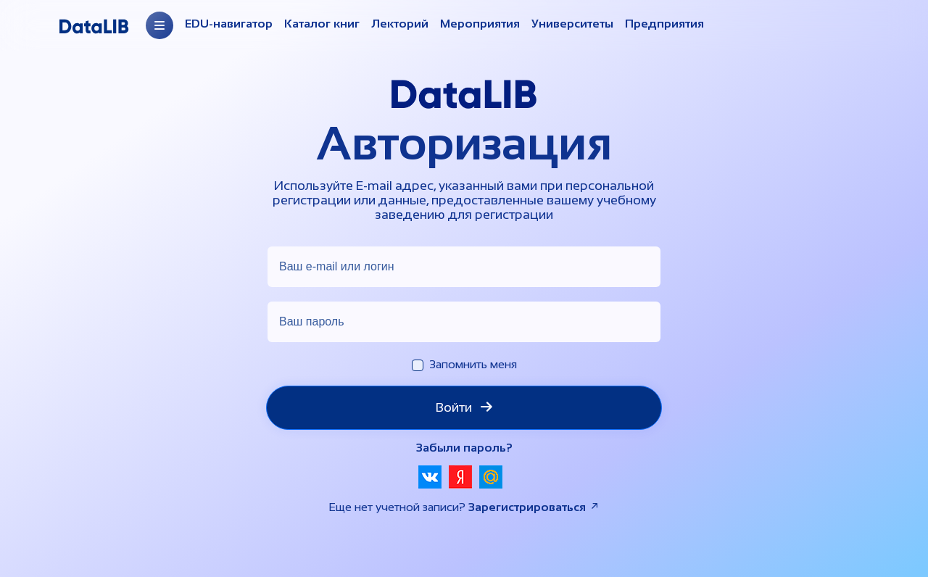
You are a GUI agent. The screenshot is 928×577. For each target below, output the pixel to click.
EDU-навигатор (229, 23)
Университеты (572, 23)
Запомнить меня (473, 364)
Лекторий (399, 23)
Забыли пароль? (464, 447)
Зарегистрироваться (534, 507)
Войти (464, 407)
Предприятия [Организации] (664, 23)
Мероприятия (480, 23)
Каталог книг (322, 23)
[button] (430, 477)
